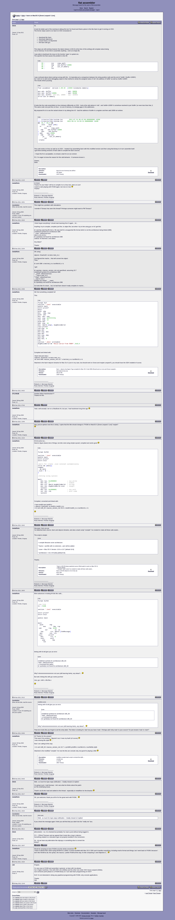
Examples (93, 913)
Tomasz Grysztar (86, 915)
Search (86, 8)
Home (81, 8)
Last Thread (149, 893)
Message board (101, 913)
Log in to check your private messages (84, 10)
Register (91, 8)
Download (77, 913)
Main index (71, 913)
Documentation (85, 913)
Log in (97, 10)
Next (22, 19)
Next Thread (156, 893)
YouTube (101, 915)
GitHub (96, 915)
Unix (23, 15)
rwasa (91, 918)
